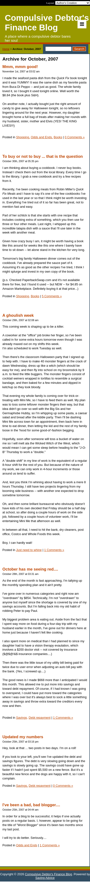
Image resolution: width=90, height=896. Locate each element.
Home (5, 49)
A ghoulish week (18, 315)
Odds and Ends (26, 845)
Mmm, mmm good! (20, 66)
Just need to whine (29, 550)
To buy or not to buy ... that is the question (42, 156)
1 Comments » (54, 550)
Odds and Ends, (42, 137)
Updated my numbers (22, 737)
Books (58, 137)
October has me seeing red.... (30, 569)
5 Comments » (52, 296)
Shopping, (23, 137)
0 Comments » (74, 137)
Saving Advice (44, 878)
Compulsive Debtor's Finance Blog (48, 874)
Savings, (22, 717)
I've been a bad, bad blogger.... (31, 805)
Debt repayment (40, 717)
